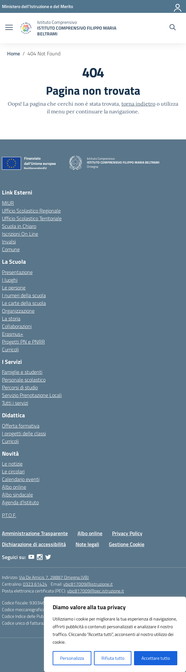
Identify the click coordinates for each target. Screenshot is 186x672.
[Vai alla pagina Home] (13, 53)
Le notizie (12, 464)
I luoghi (9, 280)
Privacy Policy (127, 533)
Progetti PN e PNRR (23, 341)
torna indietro (138, 103)
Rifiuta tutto (112, 658)
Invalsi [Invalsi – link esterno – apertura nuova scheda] (9, 241)
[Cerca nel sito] (173, 28)
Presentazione (17, 272)
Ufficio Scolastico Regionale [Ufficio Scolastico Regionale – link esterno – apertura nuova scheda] (31, 210)
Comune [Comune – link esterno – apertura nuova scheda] (11, 249)
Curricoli (10, 349)
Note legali (87, 544)
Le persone (14, 287)
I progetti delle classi (24, 433)
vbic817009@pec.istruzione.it (95, 590)
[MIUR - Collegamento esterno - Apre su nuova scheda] (37, 6)
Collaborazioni (17, 326)
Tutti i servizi (15, 403)
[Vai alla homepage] (25, 28)
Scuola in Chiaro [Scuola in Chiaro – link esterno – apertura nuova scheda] (19, 226)
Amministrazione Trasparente (35, 533)
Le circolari (13, 471)
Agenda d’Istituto (20, 502)
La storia (11, 318)
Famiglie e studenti (22, 372)
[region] (115, 634)
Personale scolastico (24, 379)
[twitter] (48, 557)
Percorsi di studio (20, 387)
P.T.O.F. (9, 515)
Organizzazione (18, 311)
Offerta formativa (20, 426)
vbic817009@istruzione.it (88, 584)
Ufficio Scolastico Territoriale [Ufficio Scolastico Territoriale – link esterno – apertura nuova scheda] (32, 218)
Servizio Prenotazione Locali (32, 395)
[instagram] (40, 557)
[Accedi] (178, 6)
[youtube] (31, 557)
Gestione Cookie (126, 544)
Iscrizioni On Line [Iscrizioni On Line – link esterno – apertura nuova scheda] (20, 234)
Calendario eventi (20, 479)
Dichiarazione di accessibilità (34, 544)
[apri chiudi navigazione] (9, 28)
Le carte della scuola (24, 303)
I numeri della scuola (24, 295)
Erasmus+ (12, 334)
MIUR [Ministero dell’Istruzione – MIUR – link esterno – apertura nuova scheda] (8, 203)
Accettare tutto (155, 658)
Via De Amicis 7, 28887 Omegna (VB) (54, 577)
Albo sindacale (17, 494)
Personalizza (72, 658)
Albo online (14, 487)
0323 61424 (35, 584)
